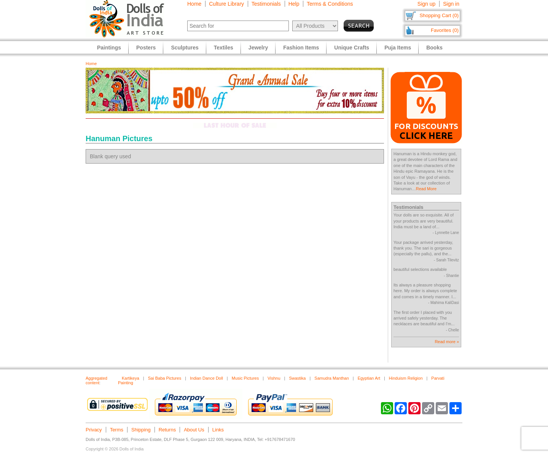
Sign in (451, 4)
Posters (146, 48)
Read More (426, 188)
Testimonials (266, 4)
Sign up (426, 4)
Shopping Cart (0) (439, 15)
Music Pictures (245, 378)
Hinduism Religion (406, 378)
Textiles (223, 48)
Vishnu (274, 378)
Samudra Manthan (331, 378)
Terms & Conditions (330, 4)
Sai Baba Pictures (164, 378)
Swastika (297, 378)
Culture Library (226, 4)
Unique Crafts (351, 48)
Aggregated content (96, 380)
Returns (167, 430)
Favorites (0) (445, 30)
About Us (194, 430)
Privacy (94, 430)
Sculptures (184, 48)
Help (293, 4)
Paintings (109, 48)
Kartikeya (130, 378)
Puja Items (397, 48)
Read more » (447, 341)
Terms (116, 430)
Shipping (141, 430)
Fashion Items (301, 48)
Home (194, 4)
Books (434, 48)
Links (218, 430)
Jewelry (258, 48)
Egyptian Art (369, 378)
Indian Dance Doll (206, 378)
